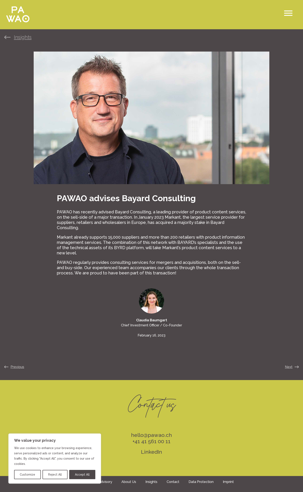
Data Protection (201, 482)
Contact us (151, 401)
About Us (128, 482)
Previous (17, 367)
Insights (23, 37)
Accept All (82, 474)
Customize (27, 474)
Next (288, 367)
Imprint (228, 482)
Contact (173, 482)
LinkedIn (151, 452)
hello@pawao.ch (151, 435)
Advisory (105, 482)
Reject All (55, 474)
